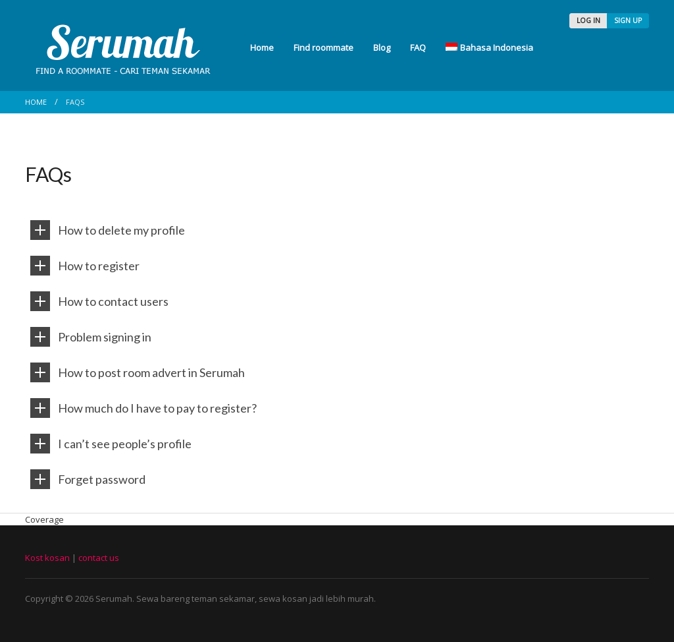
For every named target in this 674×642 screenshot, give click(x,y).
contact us (98, 558)
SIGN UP (628, 20)
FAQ (418, 47)
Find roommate (323, 47)
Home (262, 47)
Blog (381, 47)
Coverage (44, 519)
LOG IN (588, 20)
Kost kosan (47, 558)
